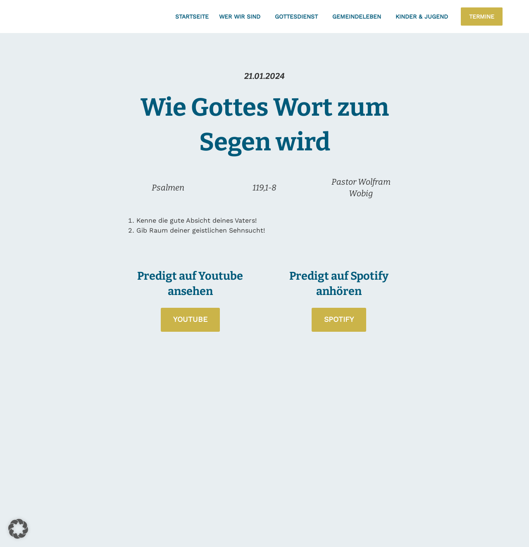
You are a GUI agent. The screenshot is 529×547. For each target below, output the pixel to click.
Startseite (192, 16)
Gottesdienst (298, 16)
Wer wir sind (241, 16)
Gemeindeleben (358, 16)
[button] (18, 529)
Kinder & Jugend (424, 16)
